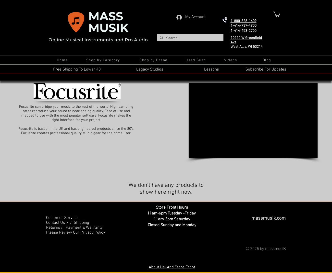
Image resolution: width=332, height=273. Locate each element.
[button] (276, 14)
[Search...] (189, 38)
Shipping (81, 222)
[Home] (63, 60)
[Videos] (231, 60)
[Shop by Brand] (154, 60)
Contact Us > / (60, 222)
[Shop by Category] (103, 60)
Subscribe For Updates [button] (266, 69)
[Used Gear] (196, 60)
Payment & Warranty (84, 227)
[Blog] (267, 60)
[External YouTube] (253, 120)
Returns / (56, 227)
